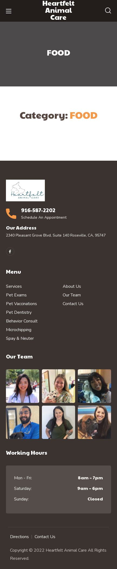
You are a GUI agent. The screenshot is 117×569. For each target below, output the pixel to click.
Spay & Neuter (20, 338)
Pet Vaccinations (21, 304)
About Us (72, 286)
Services (14, 286)
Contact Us (73, 304)
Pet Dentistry (19, 312)
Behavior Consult (22, 321)
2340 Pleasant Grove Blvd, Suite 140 (37, 235)
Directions (19, 537)
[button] (108, 11)
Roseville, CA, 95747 (88, 235)
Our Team (72, 295)
